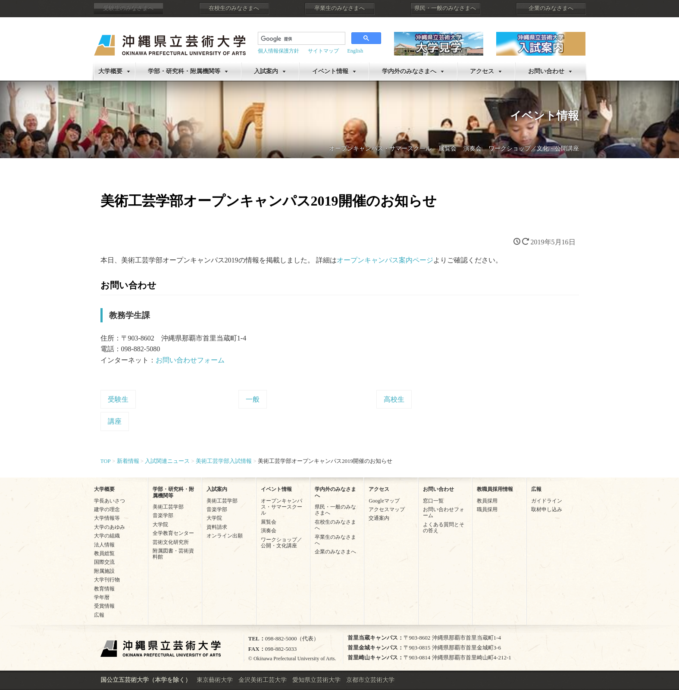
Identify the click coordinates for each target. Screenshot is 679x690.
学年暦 (102, 597)
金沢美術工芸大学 (262, 680)
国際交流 (104, 562)
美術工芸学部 (168, 507)
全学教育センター (173, 533)
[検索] (301, 39)
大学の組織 (107, 536)
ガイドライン (546, 501)
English (355, 51)
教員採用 (487, 501)
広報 (99, 615)
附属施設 (104, 571)
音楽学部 (163, 515)
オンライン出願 (225, 536)
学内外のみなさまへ (409, 71)
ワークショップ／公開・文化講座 (281, 543)
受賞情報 (104, 606)
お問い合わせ (546, 71)
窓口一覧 (433, 501)
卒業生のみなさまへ (339, 8)
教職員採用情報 (495, 489)
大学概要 (110, 71)
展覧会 (447, 148)
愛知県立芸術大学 (316, 680)
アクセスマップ (387, 509)
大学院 (160, 524)
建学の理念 (107, 509)
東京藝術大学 (215, 680)
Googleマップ (384, 501)
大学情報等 (107, 518)
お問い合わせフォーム (190, 360)
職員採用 (487, 509)
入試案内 (266, 71)
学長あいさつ (109, 501)
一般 (253, 399)
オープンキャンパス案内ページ (385, 260)
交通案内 (379, 518)
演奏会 (472, 148)
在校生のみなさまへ (234, 8)
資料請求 (217, 527)
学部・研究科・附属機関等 (184, 71)
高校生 (394, 399)
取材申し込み (546, 509)
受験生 (118, 399)
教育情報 (104, 589)
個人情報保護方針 (278, 51)
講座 (115, 421)
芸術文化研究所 (171, 542)
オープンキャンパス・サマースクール (380, 148)
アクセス (482, 71)
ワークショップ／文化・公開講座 (533, 148)
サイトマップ (323, 51)
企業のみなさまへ (551, 8)
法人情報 (104, 545)
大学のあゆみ (109, 527)
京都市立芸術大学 (370, 680)
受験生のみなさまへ (128, 8)
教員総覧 (104, 553)
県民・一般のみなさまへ (445, 8)
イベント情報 (330, 71)
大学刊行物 (107, 580)
